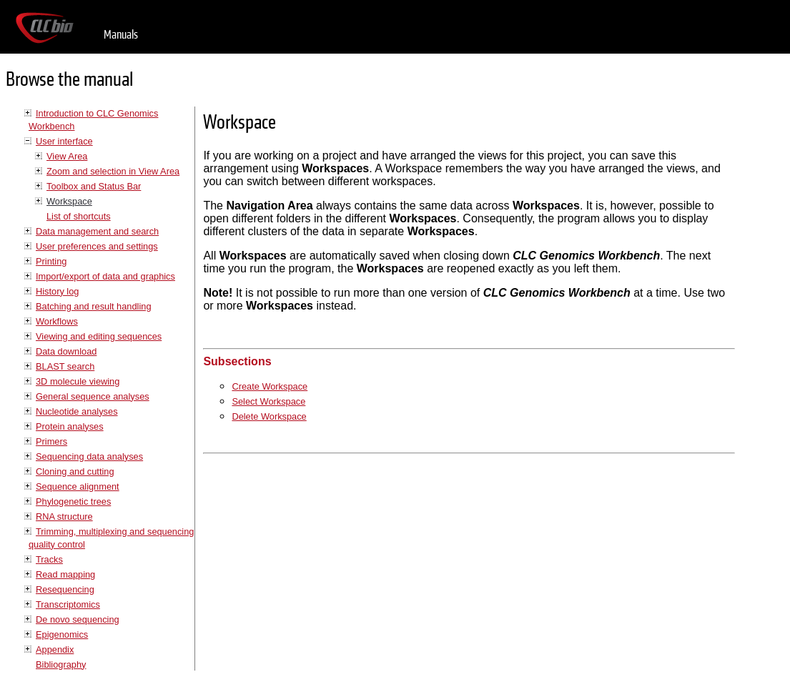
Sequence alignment (77, 486)
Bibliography (61, 664)
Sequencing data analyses (89, 456)
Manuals (121, 34)
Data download (66, 351)
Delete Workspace (269, 416)
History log (57, 291)
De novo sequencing (77, 619)
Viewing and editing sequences (99, 336)
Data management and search (97, 231)
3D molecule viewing (77, 381)
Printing (51, 261)
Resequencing (65, 589)
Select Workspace (268, 401)
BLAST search (65, 366)
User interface (64, 141)
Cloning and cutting (75, 471)
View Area (66, 156)
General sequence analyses (92, 396)
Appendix (55, 649)
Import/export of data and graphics (105, 276)
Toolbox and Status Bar (93, 186)
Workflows (57, 321)
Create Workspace (269, 386)
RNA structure (64, 516)
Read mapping (65, 574)
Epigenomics (62, 634)
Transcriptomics (68, 604)
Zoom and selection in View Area (112, 171)
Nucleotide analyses (77, 411)
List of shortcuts (78, 216)
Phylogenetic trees (73, 501)
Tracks (49, 559)
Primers (51, 441)
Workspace (69, 201)
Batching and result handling (94, 306)
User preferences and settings (97, 246)
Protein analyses (70, 426)
